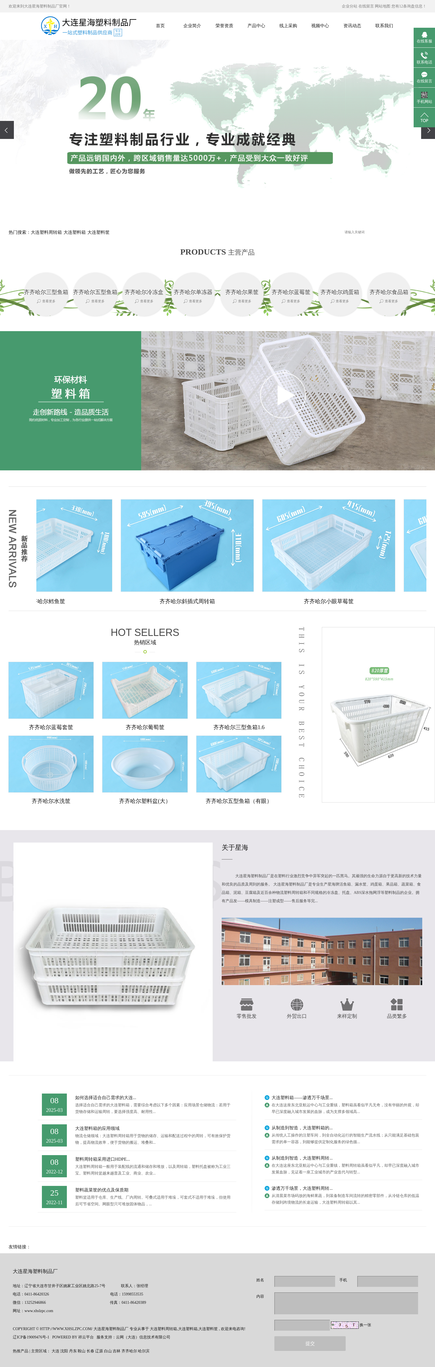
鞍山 (81, 1351)
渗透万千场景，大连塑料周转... (302, 1188)
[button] (202, 210)
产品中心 (256, 25)
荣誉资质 (224, 25)
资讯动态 (352, 25)
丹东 (73, 1351)
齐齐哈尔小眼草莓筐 (332, 601)
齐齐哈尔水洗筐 (51, 801)
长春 (90, 1351)
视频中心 (320, 25)
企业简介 (192, 25)
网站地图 (382, 6)
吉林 (116, 1351)
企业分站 (349, 6)
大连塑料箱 (75, 232)
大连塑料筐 (98, 232)
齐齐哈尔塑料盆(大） (145, 801)
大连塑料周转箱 (46, 232)
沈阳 (64, 1351)
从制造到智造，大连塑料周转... (302, 1158)
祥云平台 (86, 1337)
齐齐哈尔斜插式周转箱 (190, 601)
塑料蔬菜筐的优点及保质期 (101, 1190)
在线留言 (366, 6)
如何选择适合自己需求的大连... (105, 1097)
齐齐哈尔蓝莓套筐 (51, 727)
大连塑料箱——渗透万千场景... (302, 1097)
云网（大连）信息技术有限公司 (143, 1337)
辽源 (99, 1351)
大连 (55, 1351)
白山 (108, 1351)
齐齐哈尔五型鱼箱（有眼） (239, 801)
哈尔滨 (144, 1351)
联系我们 (384, 25)
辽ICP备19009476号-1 (31, 1337)
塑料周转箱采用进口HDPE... (102, 1159)
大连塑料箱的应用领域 (97, 1128)
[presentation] (7, 130)
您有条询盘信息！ (408, 6)
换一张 (365, 1325)
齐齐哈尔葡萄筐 (145, 727)
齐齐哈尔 (129, 1351)
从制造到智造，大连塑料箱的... (302, 1127)
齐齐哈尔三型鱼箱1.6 (239, 727)
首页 (160, 25)
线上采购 (288, 25)
